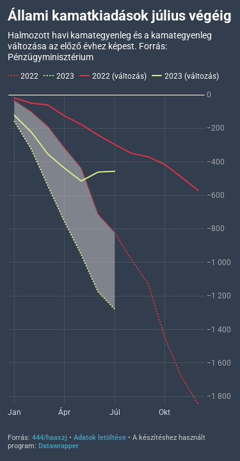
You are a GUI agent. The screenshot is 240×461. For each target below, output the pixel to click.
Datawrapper (58, 446)
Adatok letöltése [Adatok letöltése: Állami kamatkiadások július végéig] (100, 437)
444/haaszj (49, 437)
